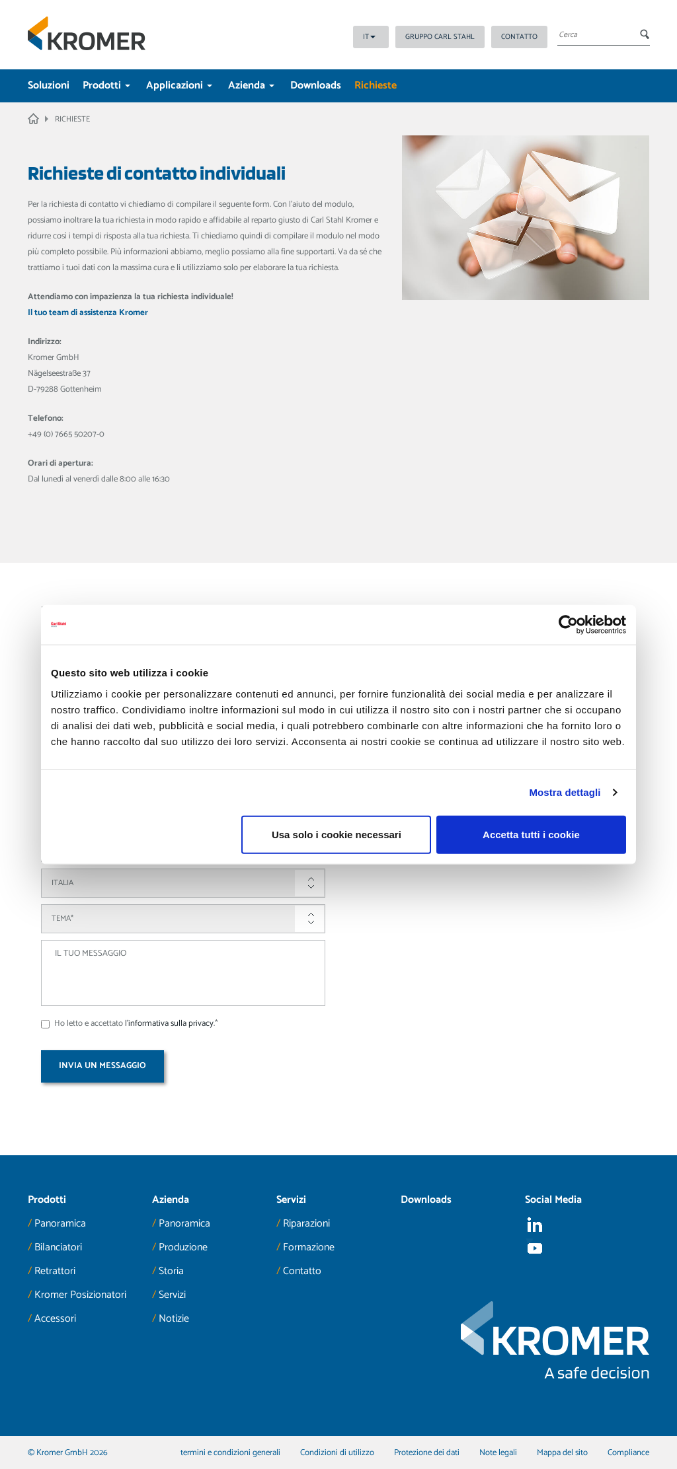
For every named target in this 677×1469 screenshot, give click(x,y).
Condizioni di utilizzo (337, 1453)
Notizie (174, 1319)
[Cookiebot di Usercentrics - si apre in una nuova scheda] (568, 625)
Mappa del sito (562, 1453)
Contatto (519, 37)
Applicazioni (179, 85)
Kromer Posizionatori (80, 1295)
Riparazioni (306, 1224)
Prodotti (106, 85)
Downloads (315, 85)
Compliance (628, 1453)
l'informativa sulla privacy (169, 1023)
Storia (171, 1271)
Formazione (309, 1247)
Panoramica (60, 1224)
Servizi (172, 1295)
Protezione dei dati (426, 1453)
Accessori (55, 1319)
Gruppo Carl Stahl (440, 37)
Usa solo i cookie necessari (336, 834)
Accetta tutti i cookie (531, 834)
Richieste (375, 85)
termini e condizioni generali (230, 1453)
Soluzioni (48, 85)
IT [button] (369, 37)
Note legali (498, 1453)
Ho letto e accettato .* (129, 1023)
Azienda (251, 85)
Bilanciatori (58, 1247)
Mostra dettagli (564, 792)
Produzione (183, 1247)
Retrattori (54, 1271)
